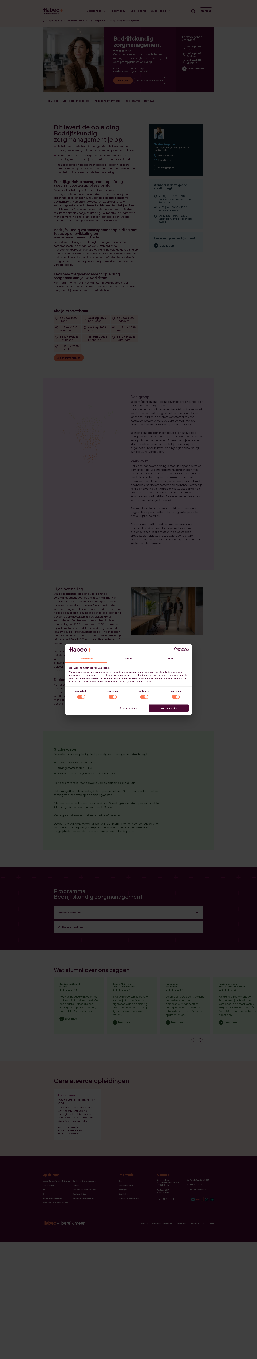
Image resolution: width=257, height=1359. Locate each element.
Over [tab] (170, 658)
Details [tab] (128, 658)
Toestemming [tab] (86, 658)
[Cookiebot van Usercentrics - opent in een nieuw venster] (176, 649)
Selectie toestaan (128, 708)
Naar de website (169, 708)
